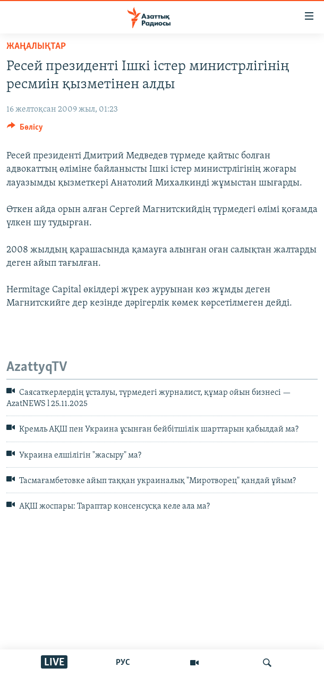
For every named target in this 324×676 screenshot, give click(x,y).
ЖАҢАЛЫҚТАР (36, 46)
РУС (123, 662)
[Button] (25, 130)
